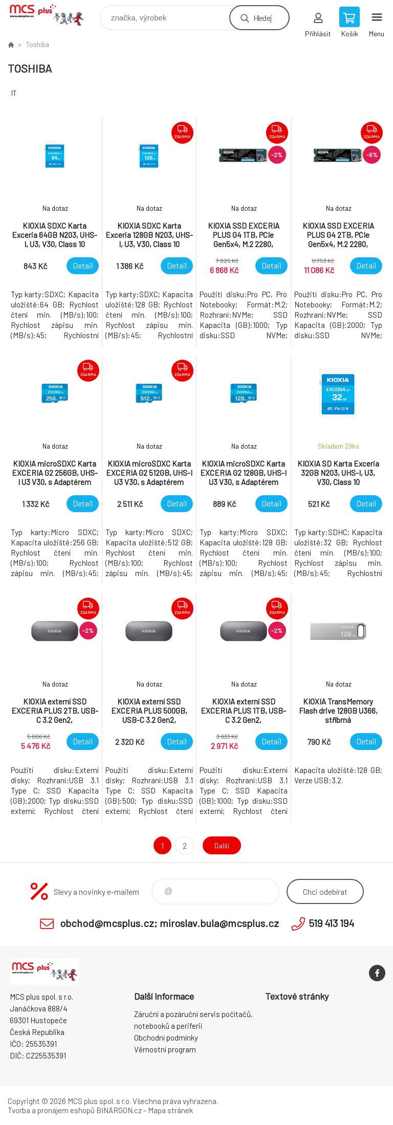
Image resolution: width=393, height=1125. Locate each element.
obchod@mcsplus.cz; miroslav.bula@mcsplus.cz (169, 923)
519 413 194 (331, 923)
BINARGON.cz (119, 1110)
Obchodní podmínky (166, 1037)
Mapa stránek (170, 1110)
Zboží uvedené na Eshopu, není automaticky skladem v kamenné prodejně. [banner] (53, 15)
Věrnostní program (165, 1049)
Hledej (262, 18)
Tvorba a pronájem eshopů (51, 1110)
